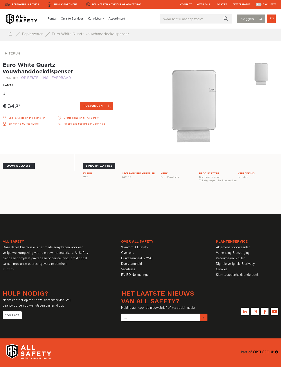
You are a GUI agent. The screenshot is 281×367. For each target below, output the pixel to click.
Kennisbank (96, 18)
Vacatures (128, 269)
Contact (186, 4)
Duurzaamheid (131, 263)
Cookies (221, 269)
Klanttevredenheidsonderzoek (237, 274)
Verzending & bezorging (233, 252)
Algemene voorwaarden (233, 247)
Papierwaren (33, 34)
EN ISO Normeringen (135, 274)
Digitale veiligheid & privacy (235, 263)
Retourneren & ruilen (230, 258)
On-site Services (72, 18)
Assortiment (116, 18)
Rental (51, 18)
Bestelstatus (241, 4)
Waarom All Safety (134, 247)
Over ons (203, 4)
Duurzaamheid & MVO (137, 258)
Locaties (221, 4)
